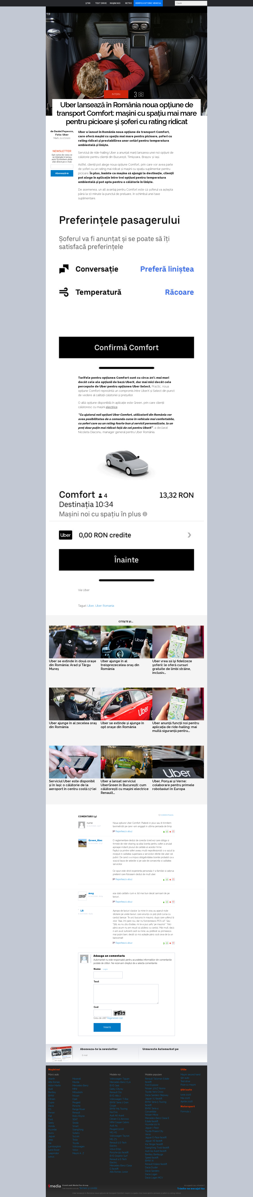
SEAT (75, 1119)
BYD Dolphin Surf (118, 1156)
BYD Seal (114, 1085)
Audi (50, 1089)
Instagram (153, 1056)
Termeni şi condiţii (88, 1188)
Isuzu (51, 1133)
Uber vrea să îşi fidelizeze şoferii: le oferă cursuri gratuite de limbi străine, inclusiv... (172, 667)
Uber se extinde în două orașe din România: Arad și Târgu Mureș (72, 665)
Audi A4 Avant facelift (155, 1151)
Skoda (75, 1122)
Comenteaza (167, 815)
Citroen (51, 1099)
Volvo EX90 (115, 1149)
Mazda (75, 1082)
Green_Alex (95, 840)
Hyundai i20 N (152, 1124)
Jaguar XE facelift (153, 1141)
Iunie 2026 (186, 1094)
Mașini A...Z (78, 1153)
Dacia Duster (151, 1167)
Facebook (145, 1056)
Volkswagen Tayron (119, 1136)
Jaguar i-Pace (152, 1127)
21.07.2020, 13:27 (95, 826)
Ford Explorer (151, 1085)
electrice (111, 407)
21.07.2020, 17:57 (96, 843)
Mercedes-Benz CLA (120, 1082)
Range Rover (78, 1109)
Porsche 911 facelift (119, 1152)
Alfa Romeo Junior (119, 1172)
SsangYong (77, 1129)
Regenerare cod (115, 1018)
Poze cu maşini (188, 1084)
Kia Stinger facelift (154, 1144)
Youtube (161, 1056)
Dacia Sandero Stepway (156, 1095)
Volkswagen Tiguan (119, 1078)
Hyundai (52, 1129)
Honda (51, 1126)
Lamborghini (54, 1146)
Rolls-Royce (78, 1116)
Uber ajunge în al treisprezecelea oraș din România (120, 665)
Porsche (76, 1106)
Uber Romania (104, 605)
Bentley (52, 1092)
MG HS (113, 1132)
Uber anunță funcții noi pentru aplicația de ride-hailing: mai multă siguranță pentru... (175, 727)
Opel (74, 1099)
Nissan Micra (151, 1114)
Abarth (51, 1078)
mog (91, 893)
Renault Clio (116, 1092)
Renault (76, 1112)
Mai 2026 (185, 1098)
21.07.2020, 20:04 (96, 896)
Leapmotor (53, 1153)
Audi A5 (113, 1125)
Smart (75, 1126)
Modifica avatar (84, 959)
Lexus (51, 1156)
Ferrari (51, 1112)
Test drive (185, 1081)
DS (49, 1109)
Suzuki (75, 1136)
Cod (96, 1007)
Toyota (75, 1143)
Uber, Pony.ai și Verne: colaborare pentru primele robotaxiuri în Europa (173, 785)
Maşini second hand (190, 1074)
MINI (74, 1089)
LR (82, 910)
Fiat (50, 1116)
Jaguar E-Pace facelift (156, 1137)
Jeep (50, 1139)
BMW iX (149, 1160)
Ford (50, 1119)
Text (96, 981)
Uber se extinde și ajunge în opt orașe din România (122, 725)
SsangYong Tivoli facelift (157, 1147)
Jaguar (51, 1136)
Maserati (76, 1078)
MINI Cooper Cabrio (119, 1122)
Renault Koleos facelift (156, 1164)
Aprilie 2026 (187, 1101)
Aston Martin (54, 1085)
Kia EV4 (113, 1112)
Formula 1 (186, 1111)
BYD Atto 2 (115, 1095)
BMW (51, 1095)
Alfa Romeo (54, 1082)
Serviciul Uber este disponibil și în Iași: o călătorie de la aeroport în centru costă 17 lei (72, 785)
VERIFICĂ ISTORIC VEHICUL (148, 3)
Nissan (75, 1095)
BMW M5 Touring (118, 1108)
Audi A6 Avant (117, 1115)
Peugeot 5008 (117, 1129)
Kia (49, 1143)
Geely (51, 1122)
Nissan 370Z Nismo (155, 1088)
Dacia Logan (151, 1174)
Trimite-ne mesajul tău (191, 1188)
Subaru (76, 1133)
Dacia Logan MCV (154, 1177)
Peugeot (76, 1102)
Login (166, 3)
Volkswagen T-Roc (119, 1099)
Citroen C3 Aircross (119, 1119)
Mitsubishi (77, 1092)
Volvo (75, 1150)
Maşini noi (54, 1069)
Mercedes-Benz (80, 1085)
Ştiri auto (185, 1078)
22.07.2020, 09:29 (86, 914)
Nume (97, 969)
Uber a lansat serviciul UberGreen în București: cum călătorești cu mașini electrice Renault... (125, 787)
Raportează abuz (124, 831)
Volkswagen (78, 1146)
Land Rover (54, 1150)
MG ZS (113, 1139)
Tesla (75, 1139)
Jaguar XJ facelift (153, 1098)
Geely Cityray (116, 1089)
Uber (90, 605)
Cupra (51, 1102)
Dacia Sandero (152, 1171)
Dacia (51, 1106)
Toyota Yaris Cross (154, 1091)
